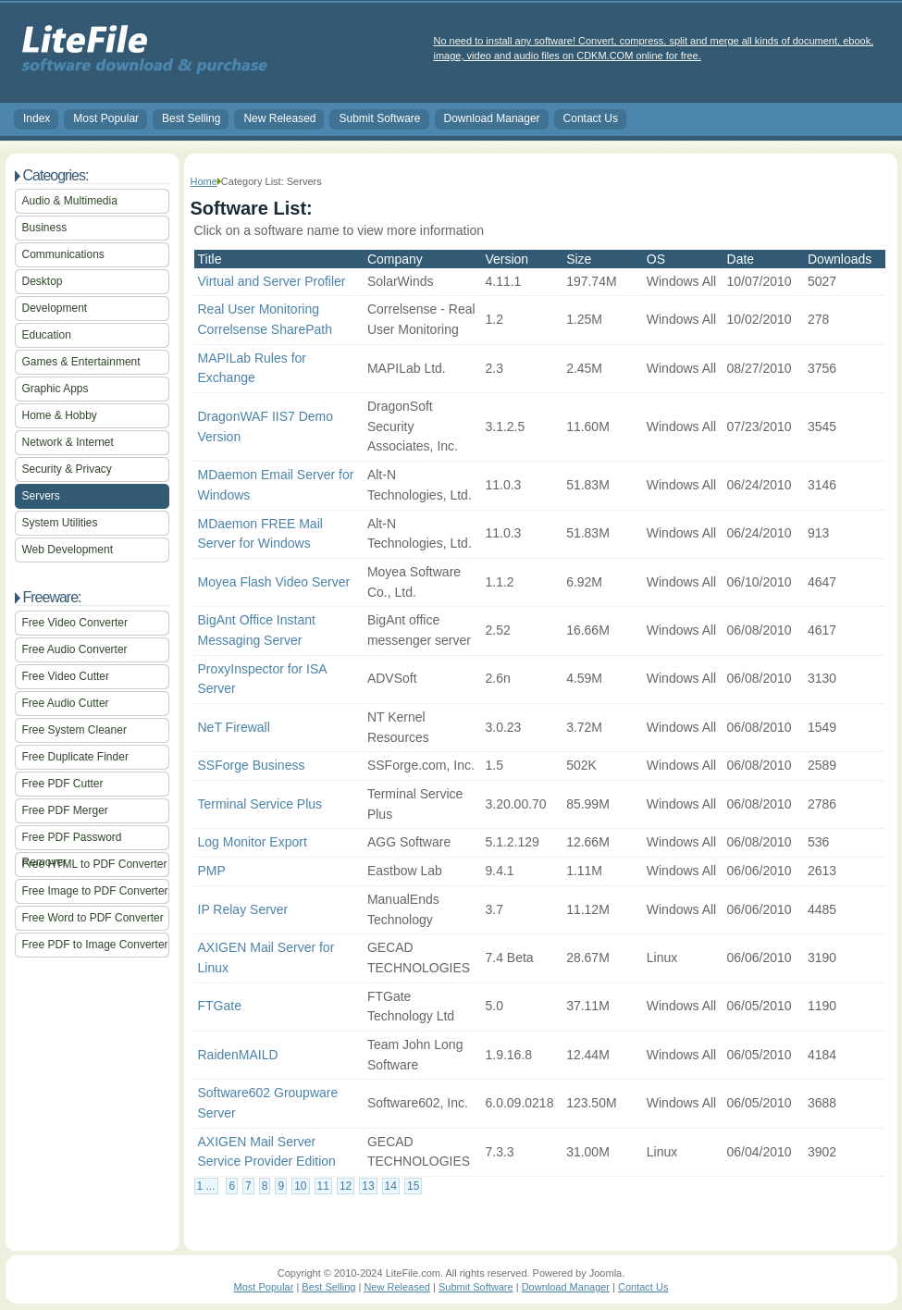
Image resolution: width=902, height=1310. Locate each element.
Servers (41, 495)
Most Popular (106, 118)
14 (391, 1186)
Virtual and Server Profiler (272, 281)
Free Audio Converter (75, 649)
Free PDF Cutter (63, 783)
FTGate (219, 1005)
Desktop (42, 281)
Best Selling (191, 118)
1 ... (206, 1186)
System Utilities (60, 522)
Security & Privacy (67, 469)
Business (45, 227)
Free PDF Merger (65, 810)
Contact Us (590, 118)
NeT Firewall (234, 727)
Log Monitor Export (252, 841)
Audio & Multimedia (69, 200)
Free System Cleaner (74, 729)
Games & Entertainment (81, 361)
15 (413, 1186)
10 (300, 1186)
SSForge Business (251, 765)
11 (323, 1186)
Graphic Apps (55, 388)
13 (368, 1186)
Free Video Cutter (66, 676)
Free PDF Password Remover (72, 840)
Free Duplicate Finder (75, 756)
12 (346, 1186)
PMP (212, 870)
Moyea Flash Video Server (274, 582)
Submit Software (379, 118)
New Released (279, 118)
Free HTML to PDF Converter (94, 864)
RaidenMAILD (238, 1054)
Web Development (68, 549)
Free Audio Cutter (65, 703)
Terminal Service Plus (260, 804)
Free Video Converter (75, 622)
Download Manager (492, 118)
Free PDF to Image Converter (95, 944)
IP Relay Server (243, 909)
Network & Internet (68, 442)
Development (55, 308)
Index (36, 118)
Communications (63, 254)
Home (204, 181)
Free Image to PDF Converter (95, 890)
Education (46, 334)
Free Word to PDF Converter (93, 917)
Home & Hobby (59, 415)
